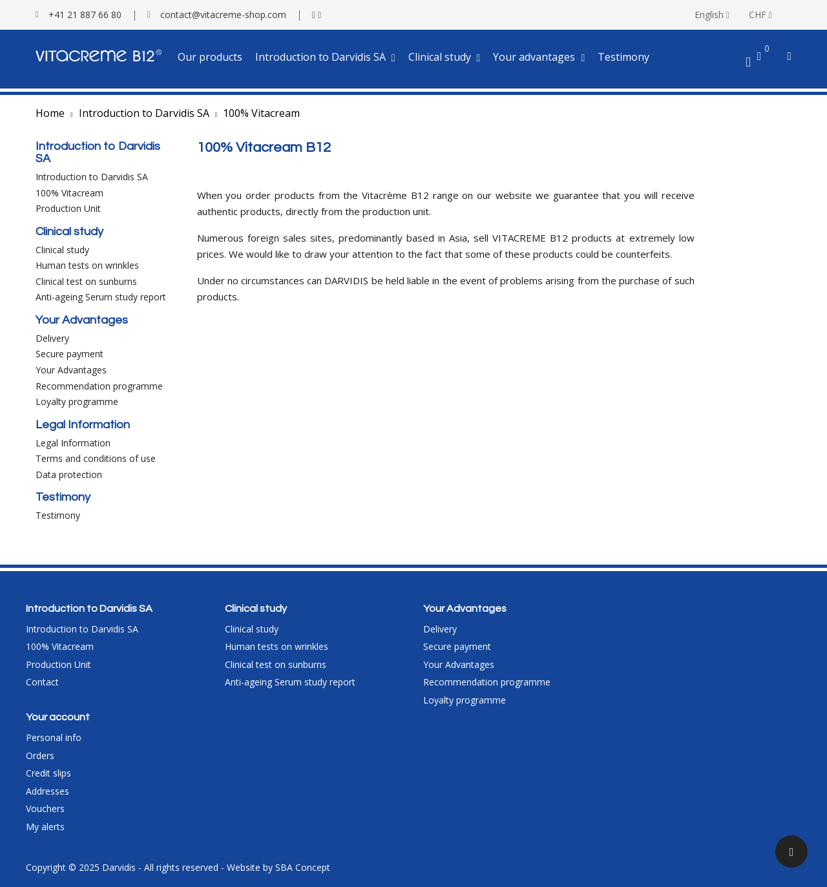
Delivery (52, 338)
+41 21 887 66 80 (84, 14)
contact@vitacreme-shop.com (223, 14)
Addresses (47, 791)
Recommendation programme (99, 386)
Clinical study (62, 250)
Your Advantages (71, 370)
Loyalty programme (77, 401)
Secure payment (69, 354)
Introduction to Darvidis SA (92, 177)
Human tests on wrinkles (87, 265)
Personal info (53, 737)
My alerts (45, 826)
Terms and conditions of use (96, 458)
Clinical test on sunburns (86, 281)
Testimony (58, 515)
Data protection (69, 474)
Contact (42, 682)
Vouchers (45, 808)
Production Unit (68, 208)
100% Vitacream (69, 193)
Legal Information (73, 443)
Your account (58, 717)
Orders (40, 755)
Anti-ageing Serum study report (101, 297)
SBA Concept (302, 867)
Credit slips (48, 773)
